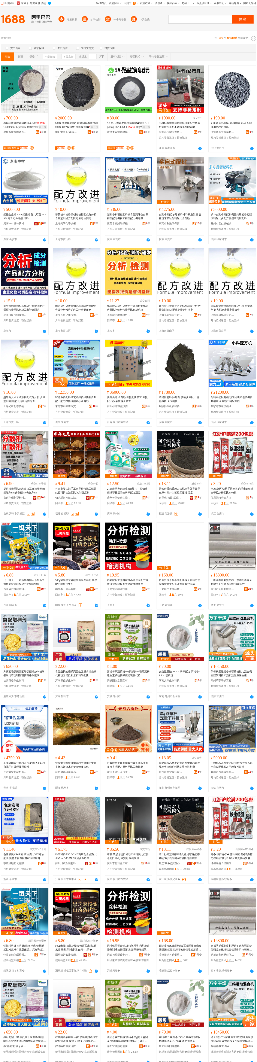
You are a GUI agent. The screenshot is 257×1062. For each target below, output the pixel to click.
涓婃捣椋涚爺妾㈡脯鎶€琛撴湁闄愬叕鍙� (119, 954)
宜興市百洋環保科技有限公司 (222, 771)
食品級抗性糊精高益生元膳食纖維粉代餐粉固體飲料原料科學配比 (75, 673)
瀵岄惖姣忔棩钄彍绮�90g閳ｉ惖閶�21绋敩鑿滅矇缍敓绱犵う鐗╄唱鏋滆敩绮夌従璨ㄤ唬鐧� (127, 1039)
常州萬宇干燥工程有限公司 (222, 680)
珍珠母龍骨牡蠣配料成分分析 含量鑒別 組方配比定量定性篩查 (232, 307)
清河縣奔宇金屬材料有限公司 (222, 132)
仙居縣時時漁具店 (221, 497)
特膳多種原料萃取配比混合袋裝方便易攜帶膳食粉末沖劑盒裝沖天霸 (179, 582)
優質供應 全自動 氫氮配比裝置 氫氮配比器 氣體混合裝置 (127, 399)
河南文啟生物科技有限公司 (170, 680)
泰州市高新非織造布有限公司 (222, 589)
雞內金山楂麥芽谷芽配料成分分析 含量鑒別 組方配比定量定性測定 (180, 307)
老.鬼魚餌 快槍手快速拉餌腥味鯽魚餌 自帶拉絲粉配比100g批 (232, 490)
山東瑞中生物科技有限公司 (170, 589)
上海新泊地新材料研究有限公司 (119, 314)
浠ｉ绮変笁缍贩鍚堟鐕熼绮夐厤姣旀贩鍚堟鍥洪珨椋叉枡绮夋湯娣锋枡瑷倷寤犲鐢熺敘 (232, 1039)
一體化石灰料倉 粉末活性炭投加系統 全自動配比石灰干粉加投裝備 (232, 764)
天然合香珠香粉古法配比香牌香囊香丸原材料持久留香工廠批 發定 (179, 490)
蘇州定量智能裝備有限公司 (170, 771)
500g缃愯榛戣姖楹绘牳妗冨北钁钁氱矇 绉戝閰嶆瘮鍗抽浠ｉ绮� (76, 947)
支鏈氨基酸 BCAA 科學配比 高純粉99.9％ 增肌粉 (179, 673)
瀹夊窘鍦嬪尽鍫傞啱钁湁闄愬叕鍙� (119, 1046)
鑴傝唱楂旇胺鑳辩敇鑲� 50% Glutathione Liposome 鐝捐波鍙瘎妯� (24, 125)
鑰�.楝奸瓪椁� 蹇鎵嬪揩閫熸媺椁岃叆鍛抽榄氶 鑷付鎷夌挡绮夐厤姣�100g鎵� (232, 856)
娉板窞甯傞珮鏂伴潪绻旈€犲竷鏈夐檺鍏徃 (222, 954)
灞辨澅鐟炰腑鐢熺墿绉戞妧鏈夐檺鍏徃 (170, 954)
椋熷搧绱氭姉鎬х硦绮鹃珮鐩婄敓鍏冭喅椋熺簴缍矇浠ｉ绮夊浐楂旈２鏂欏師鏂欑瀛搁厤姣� (76, 1039)
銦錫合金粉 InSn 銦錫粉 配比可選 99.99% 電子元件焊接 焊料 (24, 216)
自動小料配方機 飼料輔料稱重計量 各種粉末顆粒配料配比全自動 (180, 216)
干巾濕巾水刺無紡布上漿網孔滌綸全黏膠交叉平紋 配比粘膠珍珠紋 (231, 582)
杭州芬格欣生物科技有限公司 (15, 680)
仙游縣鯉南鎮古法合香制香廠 (67, 497)
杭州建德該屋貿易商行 (67, 771)
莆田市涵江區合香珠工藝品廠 (119, 771)
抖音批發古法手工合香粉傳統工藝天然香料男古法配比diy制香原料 (75, 490)
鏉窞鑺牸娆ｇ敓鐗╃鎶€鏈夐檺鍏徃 (15, 1046)
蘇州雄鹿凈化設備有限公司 (119, 406)
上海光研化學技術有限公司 (67, 223)
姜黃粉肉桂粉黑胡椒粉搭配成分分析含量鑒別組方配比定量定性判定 (75, 216)
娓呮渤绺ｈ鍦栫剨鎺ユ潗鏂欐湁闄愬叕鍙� (67, 132)
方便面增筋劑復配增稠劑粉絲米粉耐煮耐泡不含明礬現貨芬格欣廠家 (24, 673)
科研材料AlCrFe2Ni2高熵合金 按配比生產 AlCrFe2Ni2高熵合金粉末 (76, 856)
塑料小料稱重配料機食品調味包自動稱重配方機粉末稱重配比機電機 (127, 216)
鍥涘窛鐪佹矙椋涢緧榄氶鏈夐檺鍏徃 (15, 954)
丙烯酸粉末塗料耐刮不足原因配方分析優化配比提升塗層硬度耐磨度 (127, 582)
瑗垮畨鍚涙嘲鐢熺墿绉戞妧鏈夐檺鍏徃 (119, 132)
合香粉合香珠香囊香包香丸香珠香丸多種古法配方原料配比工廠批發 (127, 764)
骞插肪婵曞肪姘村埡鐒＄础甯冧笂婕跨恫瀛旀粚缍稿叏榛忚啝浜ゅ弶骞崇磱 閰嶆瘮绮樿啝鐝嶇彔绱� (231, 948)
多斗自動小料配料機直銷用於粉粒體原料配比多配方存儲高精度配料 (231, 216)
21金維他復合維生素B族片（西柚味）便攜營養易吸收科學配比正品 (128, 490)
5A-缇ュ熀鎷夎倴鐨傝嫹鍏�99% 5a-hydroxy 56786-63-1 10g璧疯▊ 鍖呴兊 (128, 125)
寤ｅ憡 (42, 127)
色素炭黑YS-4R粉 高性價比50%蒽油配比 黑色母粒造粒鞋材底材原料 (23, 856)
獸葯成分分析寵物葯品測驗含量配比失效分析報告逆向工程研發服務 (75, 307)
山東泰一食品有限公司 (67, 589)
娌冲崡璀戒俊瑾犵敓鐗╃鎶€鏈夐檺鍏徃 (67, 1046)
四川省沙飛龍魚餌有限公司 (15, 589)
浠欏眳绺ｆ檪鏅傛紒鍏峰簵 (222, 863)
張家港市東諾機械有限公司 (222, 406)
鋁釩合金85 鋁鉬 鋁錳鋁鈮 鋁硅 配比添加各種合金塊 (231, 125)
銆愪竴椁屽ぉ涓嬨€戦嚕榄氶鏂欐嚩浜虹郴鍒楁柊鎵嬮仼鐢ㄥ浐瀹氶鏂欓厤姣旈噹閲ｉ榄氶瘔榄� (24, 948)
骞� (43, 131)
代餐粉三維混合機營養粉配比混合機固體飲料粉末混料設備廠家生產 (231, 673)
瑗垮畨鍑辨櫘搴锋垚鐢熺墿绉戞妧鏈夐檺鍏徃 (15, 132)
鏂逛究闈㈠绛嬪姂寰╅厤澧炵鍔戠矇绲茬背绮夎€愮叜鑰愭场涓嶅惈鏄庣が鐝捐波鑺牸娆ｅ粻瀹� (24, 1039)
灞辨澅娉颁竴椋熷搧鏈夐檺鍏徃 (67, 954)
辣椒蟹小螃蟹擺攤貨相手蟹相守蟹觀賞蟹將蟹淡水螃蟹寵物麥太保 (75, 764)
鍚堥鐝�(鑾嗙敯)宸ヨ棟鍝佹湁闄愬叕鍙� (170, 863)
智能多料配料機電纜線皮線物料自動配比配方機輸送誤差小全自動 (75, 399)
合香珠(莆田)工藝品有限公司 (170, 497)
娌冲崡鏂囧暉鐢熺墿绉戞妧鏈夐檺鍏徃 (170, 1046)
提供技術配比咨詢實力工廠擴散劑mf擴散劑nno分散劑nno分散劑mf (24, 490)
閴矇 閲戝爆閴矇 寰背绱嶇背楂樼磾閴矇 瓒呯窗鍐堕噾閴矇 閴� (76, 125)
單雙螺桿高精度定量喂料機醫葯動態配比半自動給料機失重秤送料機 (179, 764)
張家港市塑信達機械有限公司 (170, 132)
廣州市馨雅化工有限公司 (119, 863)
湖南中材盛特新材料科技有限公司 (15, 223)
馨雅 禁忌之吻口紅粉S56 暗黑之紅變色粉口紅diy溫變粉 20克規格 (127, 856)
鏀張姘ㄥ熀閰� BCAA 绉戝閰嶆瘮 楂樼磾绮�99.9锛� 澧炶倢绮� (179, 1039)
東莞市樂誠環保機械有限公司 (119, 223)
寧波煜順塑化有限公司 (15, 863)
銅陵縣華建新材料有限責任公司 (170, 406)
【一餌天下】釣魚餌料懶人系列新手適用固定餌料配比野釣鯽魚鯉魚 (24, 582)
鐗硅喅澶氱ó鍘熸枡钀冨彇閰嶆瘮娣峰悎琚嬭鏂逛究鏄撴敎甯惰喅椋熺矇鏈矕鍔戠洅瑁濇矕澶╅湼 (180, 948)
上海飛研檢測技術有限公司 (15, 314)
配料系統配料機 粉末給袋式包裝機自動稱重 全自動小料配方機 (232, 399)
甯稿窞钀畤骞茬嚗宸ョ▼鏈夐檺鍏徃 (222, 1046)
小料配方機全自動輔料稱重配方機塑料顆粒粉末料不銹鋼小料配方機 (179, 125)
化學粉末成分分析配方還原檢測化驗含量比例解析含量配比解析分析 (127, 307)
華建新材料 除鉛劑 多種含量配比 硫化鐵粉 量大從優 (179, 399)
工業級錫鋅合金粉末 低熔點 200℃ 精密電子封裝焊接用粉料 (24, 764)
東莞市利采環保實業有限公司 (170, 223)
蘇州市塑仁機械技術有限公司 (222, 223)
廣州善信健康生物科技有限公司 (119, 497)
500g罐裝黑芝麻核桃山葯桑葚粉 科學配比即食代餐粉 (76, 582)
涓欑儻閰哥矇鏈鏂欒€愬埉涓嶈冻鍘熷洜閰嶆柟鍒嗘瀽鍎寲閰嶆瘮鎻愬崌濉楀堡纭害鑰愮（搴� (128, 948)
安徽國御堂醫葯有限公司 (119, 680)
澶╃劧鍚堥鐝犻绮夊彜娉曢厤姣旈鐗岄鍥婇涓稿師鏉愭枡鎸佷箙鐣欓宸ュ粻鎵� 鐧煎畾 (179, 856)
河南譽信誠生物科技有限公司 (67, 680)
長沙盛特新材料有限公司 (15, 771)
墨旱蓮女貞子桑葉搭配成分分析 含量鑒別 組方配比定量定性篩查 (24, 399)
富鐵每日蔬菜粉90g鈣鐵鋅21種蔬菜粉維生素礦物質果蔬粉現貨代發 (128, 673)
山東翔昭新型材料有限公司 (15, 497)
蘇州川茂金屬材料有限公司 (67, 863)
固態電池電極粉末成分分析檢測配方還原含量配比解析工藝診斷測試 (24, 307)
